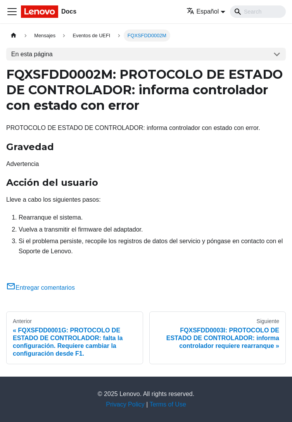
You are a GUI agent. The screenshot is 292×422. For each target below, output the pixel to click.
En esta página (32, 54)
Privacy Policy (125, 404)
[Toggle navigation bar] (12, 11)
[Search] (258, 11)
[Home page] (13, 35)
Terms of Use (168, 404)
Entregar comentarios (40, 287)
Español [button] (203, 11)
